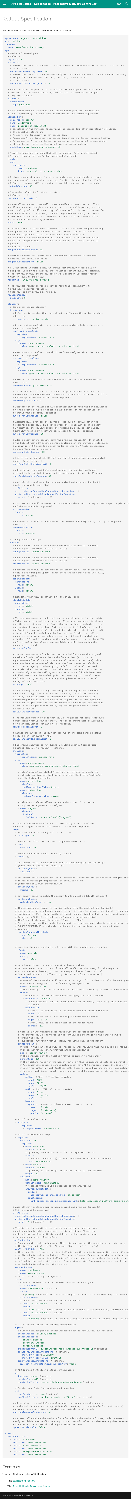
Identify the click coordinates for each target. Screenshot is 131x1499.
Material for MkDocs (23, 1495)
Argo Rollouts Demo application (32, 1486)
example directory (24, 1480)
